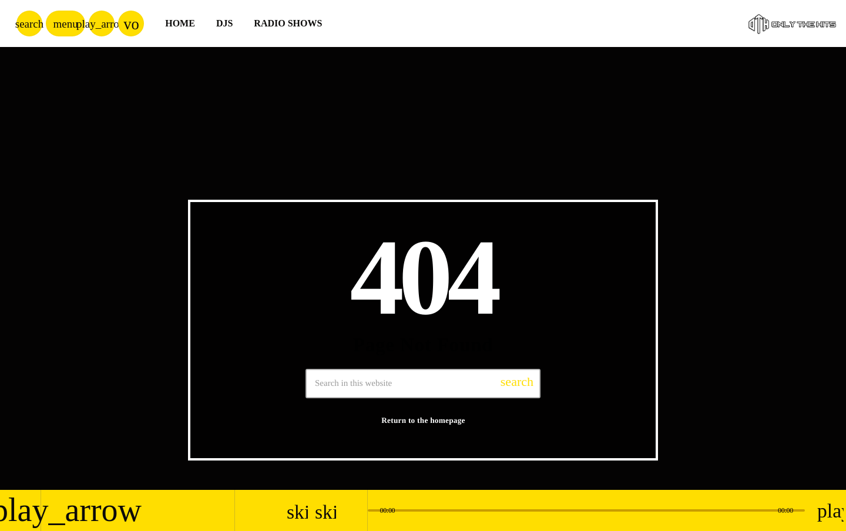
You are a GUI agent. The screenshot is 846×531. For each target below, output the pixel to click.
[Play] (102, 23)
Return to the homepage (423, 420)
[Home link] (792, 23)
